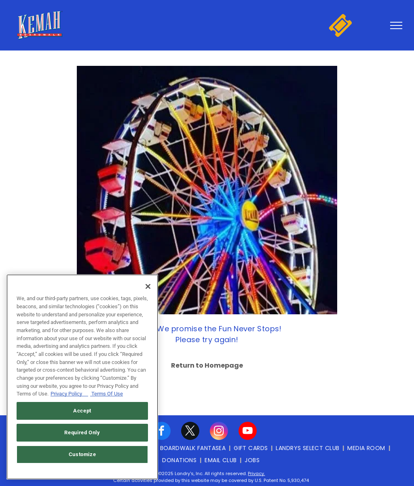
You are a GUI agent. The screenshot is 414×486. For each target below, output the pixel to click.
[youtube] (248, 432)
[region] (82, 377)
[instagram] (219, 432)
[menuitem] (194, 448)
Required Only (82, 432)
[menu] (396, 25)
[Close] (148, 286)
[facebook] (161, 432)
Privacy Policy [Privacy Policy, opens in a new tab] (69, 394)
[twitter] (190, 432)
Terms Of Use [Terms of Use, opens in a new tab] (106, 394)
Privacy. (256, 473)
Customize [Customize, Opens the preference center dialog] (82, 454)
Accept (82, 411)
